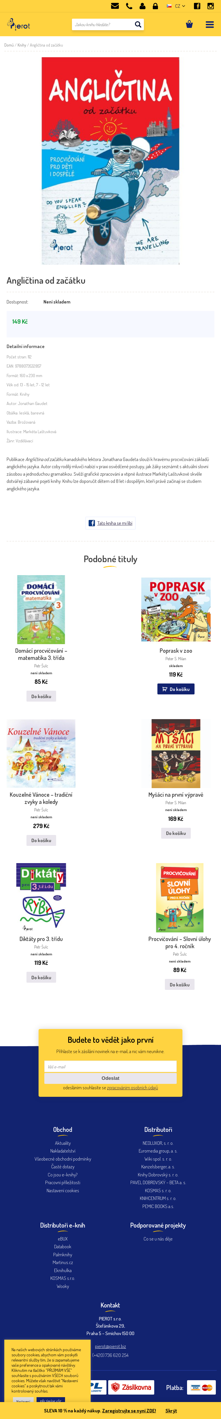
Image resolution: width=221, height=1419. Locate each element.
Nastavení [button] (23, 1401)
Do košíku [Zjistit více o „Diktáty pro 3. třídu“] (40, 969)
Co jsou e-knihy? (63, 1167)
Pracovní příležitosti (62, 1175)
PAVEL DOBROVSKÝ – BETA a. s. (158, 1175)
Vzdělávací (24, 440)
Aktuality (63, 1135)
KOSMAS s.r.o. (62, 1270)
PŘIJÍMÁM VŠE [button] (51, 1401)
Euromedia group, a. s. (158, 1143)
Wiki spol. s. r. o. (158, 1151)
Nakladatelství (62, 1143)
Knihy (22, 45)
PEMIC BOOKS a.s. (158, 1198)
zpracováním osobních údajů (132, 1080)
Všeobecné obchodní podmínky (63, 1151)
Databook (62, 1239)
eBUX (63, 1231)
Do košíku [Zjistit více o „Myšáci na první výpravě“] (177, 828)
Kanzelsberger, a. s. (158, 1159)
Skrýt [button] (171, 1411)
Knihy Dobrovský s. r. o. (158, 1167)
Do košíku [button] (181, 686)
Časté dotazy (63, 1159)
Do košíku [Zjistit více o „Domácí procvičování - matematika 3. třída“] (40, 693)
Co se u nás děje (158, 1231)
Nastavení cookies (63, 1183)
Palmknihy (62, 1247)
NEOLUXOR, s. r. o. (158, 1135)
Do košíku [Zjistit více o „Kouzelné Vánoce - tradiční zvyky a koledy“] (40, 835)
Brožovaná (26, 422)
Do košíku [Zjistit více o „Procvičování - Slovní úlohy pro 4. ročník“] (181, 976)
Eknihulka (63, 1262)
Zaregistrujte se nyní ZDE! (129, 1411)
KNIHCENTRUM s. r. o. (158, 1190)
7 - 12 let (43, 384)
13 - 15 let (27, 384)
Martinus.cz (63, 1254)
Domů (9, 45)
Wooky (63, 1278)
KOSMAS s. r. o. (158, 1183)
